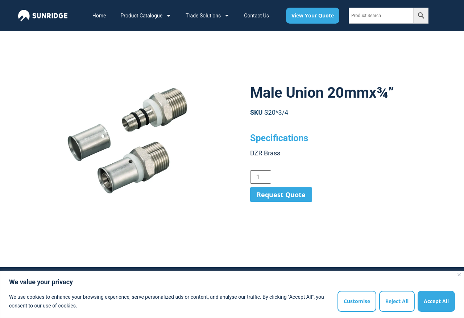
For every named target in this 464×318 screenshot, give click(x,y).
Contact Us (256, 16)
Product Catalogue (145, 15)
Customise (357, 301)
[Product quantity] (260, 177)
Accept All (436, 301)
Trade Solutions (207, 15)
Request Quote (281, 194)
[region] (232, 294)
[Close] (459, 274)
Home (99, 16)
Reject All (397, 301)
